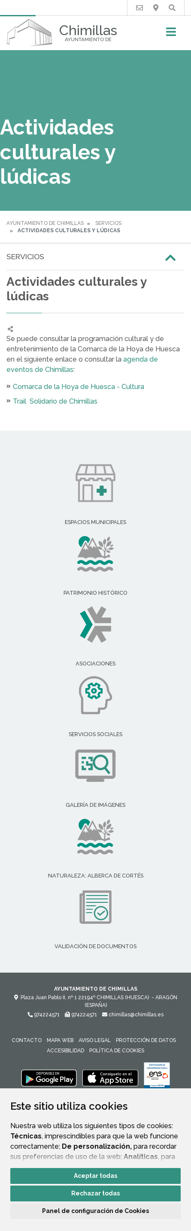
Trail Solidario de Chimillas (55, 401)
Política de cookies (116, 1051)
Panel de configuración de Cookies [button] (95, 1210)
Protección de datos (146, 1040)
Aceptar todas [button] (95, 1175)
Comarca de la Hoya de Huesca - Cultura (78, 387)
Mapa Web (60, 1040)
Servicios (108, 223)
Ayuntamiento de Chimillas (45, 223)
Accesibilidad (65, 1051)
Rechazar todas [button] (95, 1193)
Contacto (27, 1040)
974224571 (43, 1015)
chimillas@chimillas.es (133, 1015)
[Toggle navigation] (171, 34)
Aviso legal (95, 1040)
